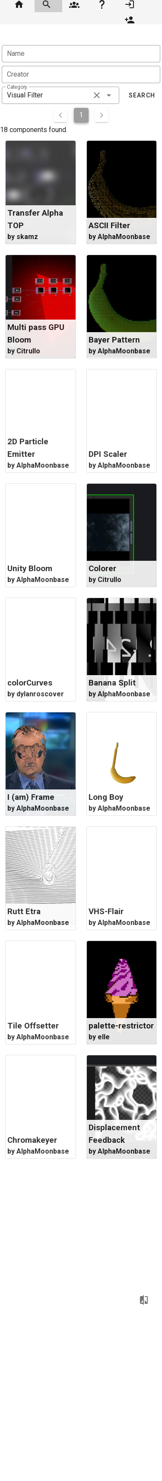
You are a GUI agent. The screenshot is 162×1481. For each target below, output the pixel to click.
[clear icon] (97, 95)
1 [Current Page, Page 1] (81, 115)
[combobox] (60, 95)
